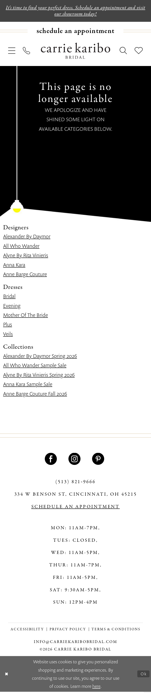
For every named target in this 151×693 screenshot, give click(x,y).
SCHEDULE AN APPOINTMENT (75, 508)
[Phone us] (26, 52)
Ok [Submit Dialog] (143, 675)
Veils (8, 335)
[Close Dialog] (6, 675)
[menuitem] (75, 32)
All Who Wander (21, 247)
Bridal (9, 297)
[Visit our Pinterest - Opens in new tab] (99, 460)
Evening (12, 306)
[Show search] (123, 52)
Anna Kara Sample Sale (27, 385)
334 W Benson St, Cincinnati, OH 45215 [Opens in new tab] (75, 495)
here (96, 687)
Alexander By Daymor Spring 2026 (40, 357)
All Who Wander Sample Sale (34, 366)
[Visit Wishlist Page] (139, 52)
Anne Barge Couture (25, 275)
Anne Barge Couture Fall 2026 (35, 394)
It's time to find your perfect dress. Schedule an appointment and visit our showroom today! (75, 11)
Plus (7, 325)
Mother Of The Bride (25, 316)
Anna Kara (14, 265)
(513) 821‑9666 (75, 483)
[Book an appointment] (75, 32)
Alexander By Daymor (26, 237)
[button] (11, 52)
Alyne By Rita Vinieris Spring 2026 (39, 375)
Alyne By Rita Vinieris (25, 256)
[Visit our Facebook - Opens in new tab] (52, 460)
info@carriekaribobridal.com (75, 643)
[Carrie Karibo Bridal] (75, 52)
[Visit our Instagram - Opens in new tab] (75, 460)
